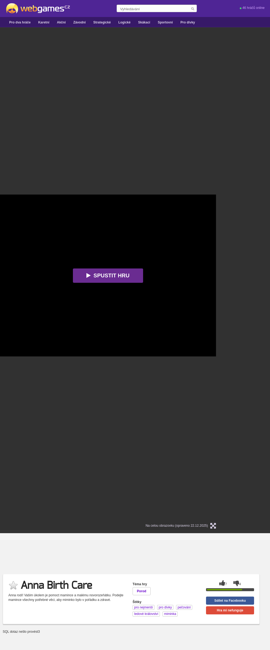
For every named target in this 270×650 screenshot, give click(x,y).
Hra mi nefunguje (230, 610)
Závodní (79, 22)
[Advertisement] (54, 114)
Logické (124, 22)
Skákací (144, 22)
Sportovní (165, 22)
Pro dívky (187, 22)
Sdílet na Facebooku (230, 601)
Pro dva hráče (20, 22)
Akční (61, 22)
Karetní (43, 22)
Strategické (102, 22)
